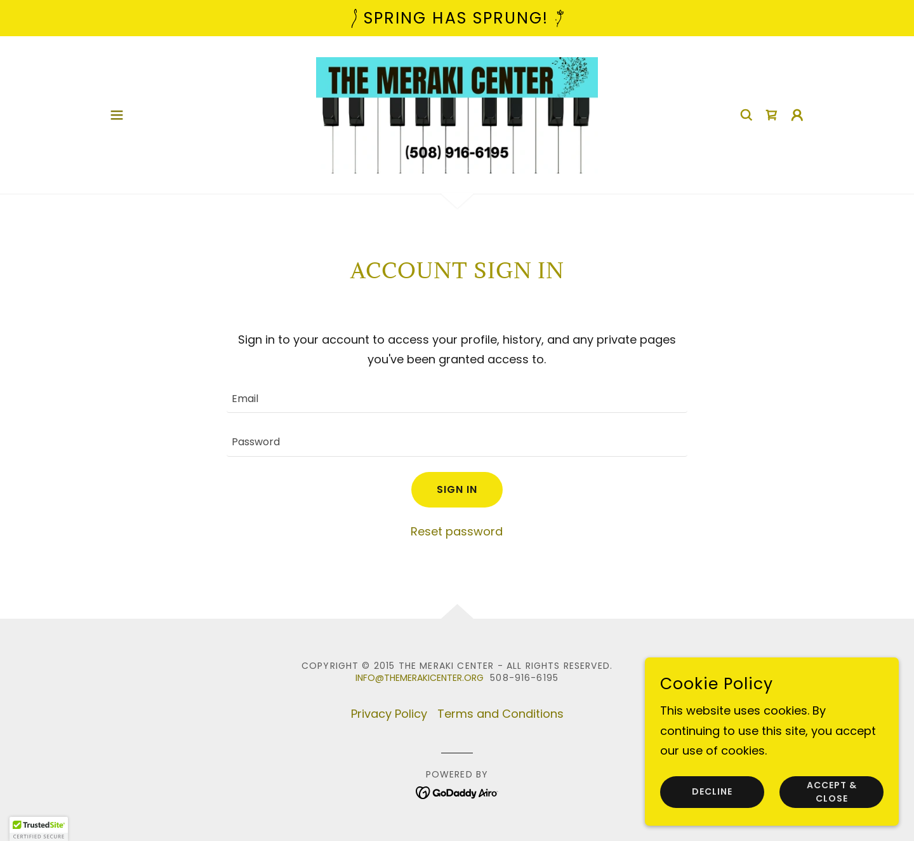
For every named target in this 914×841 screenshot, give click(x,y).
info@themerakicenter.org (419, 677)
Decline (712, 792)
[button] (116, 115)
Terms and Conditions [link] (500, 714)
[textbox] (457, 399)
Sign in (457, 489)
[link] (457, 114)
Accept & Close (832, 792)
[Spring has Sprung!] (457, 18)
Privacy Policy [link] (389, 714)
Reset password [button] (457, 531)
